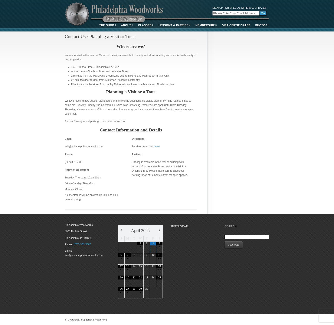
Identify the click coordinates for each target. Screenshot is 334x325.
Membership (206, 25)
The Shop (107, 25)
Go (263, 13)
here (157, 146)
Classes (146, 25)
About (127, 25)
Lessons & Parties (174, 25)
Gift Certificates (236, 25)
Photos (262, 25)
